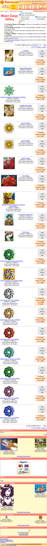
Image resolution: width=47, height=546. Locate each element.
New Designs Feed (41, 11)
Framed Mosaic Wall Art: (40, 301)
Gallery (6, 11)
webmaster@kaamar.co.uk (13, 544)
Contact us (3, 542)
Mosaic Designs (13, 11)
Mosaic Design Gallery (14, 7)
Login (2, 480)
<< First (22, 47)
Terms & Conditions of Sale (6, 541)
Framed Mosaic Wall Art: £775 (40, 226)
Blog (36, 1)
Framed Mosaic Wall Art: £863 (40, 280)
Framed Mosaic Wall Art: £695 (40, 79)
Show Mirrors (25, 19)
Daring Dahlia (26, 158)
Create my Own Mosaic (5, 6)
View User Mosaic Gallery (23, 525)
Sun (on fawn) (26, 140)
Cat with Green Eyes (25, 105)
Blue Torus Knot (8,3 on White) (9, 417)
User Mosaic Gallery (35, 7)
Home (1, 11)
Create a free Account (12, 40)
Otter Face (25, 232)
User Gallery (41, 19)
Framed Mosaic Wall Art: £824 (40, 398)
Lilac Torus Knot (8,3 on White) (9, 398)
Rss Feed (43, 1)
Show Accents (25, 17)
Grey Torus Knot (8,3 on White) (9, 300)
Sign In (23, 40)
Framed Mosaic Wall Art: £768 (40, 97)
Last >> (44, 47)
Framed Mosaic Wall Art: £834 (40, 320)
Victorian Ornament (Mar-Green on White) (13, 97)
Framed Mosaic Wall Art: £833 (40, 261)
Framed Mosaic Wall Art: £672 (40, 62)
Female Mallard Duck (25, 68)
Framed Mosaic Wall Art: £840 (40, 117)
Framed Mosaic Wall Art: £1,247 (40, 187)
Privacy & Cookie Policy (6, 540)
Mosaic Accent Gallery (21, 7)
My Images (43, 3)
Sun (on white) (25, 123)
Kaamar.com (9, 2)
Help (33, 1)
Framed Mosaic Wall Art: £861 (40, 339)
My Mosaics (35, 3)
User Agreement (4, 538)
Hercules (25, 50)
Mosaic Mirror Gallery (28, 7)
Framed (20, 11)
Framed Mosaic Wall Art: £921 (40, 169)
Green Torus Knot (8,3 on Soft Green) (11, 261)
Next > (40, 47)
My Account (23, 1)
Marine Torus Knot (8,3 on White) (10, 359)
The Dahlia (25, 176)
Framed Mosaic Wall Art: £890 (40, 205)
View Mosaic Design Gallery (23, 512)
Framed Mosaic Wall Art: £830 (40, 417)
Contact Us (42, 6)
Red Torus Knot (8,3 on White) (9, 339)
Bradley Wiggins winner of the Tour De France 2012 (13, 205)
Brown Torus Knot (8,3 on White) (10, 320)
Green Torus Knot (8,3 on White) (10, 378)
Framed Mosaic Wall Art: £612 (40, 243)
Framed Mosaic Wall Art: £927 (40, 134)
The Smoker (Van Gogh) (25, 214)
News (29, 1)
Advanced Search (23, 534)
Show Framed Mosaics (28, 15)
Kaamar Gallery (42, 17)
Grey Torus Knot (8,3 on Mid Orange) (11, 280)
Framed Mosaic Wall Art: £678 (40, 152)
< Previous (28, 47)
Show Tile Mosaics (26, 13)
